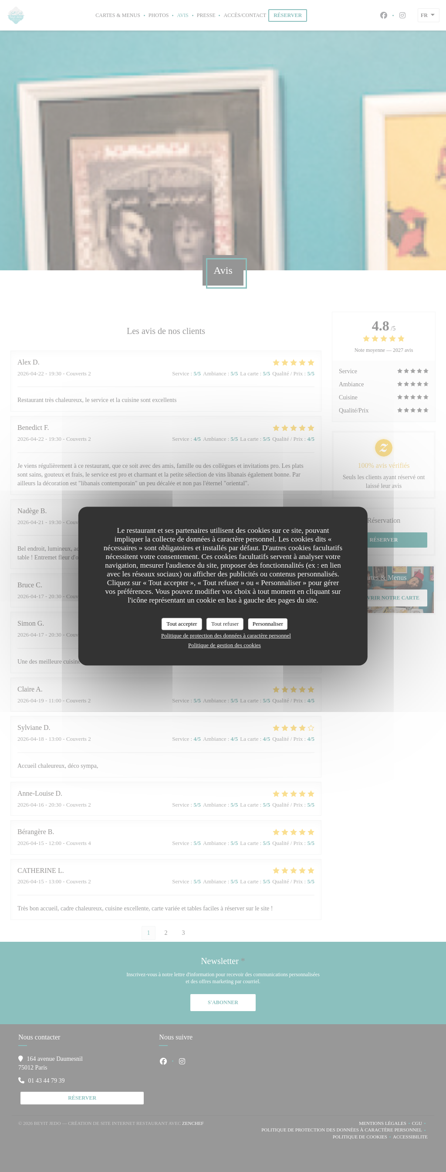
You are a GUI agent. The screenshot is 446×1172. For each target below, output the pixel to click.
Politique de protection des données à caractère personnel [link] (226, 635)
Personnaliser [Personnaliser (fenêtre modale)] (268, 623)
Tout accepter (181, 623)
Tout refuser (225, 623)
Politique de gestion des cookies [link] (224, 645)
